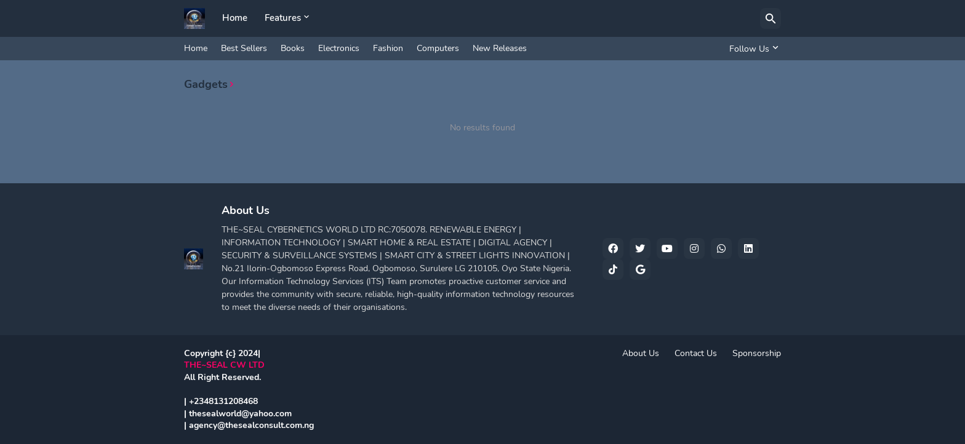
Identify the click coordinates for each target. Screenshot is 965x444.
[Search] (770, 18)
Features (283, 18)
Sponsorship (756, 353)
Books (293, 48)
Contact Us (696, 353)
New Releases (500, 48)
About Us (640, 353)
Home (234, 18)
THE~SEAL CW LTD (224, 365)
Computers (438, 48)
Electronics (338, 48)
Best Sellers (244, 48)
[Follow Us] (752, 48)
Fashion (388, 48)
